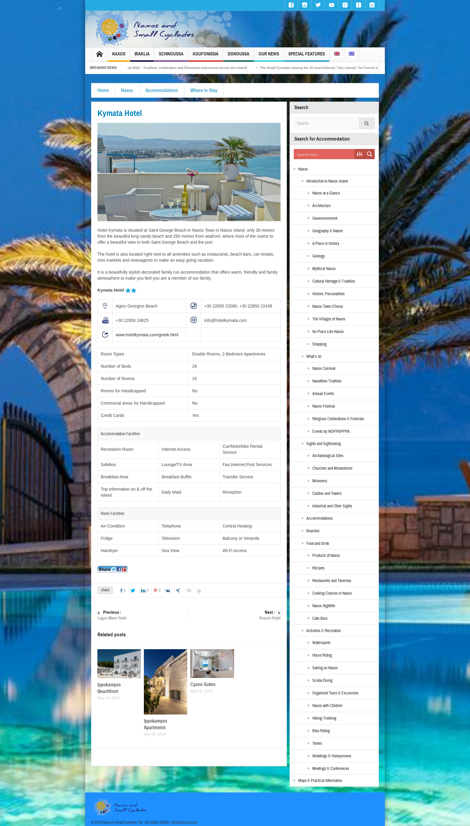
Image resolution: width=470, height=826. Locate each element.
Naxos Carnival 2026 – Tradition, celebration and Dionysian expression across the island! (187, 68)
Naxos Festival (323, 406)
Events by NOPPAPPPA (331, 431)
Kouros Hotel (235, 615)
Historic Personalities (328, 294)
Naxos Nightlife (323, 606)
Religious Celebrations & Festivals (338, 419)
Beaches (313, 531)
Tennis (317, 743)
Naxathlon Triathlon (326, 381)
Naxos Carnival (323, 368)
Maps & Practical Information (320, 780)
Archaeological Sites (328, 456)
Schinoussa (171, 56)
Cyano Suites (203, 684)
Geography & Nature (327, 231)
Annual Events (323, 394)
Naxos (119, 56)
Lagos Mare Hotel (143, 615)
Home (103, 90)
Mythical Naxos (324, 269)
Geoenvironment (324, 218)
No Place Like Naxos (328, 331)
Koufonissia (205, 56)
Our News (269, 56)
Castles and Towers (327, 493)
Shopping (319, 344)
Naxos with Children (327, 706)
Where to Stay (203, 90)
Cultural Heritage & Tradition (333, 281)
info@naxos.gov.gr (184, 822)
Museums (319, 481)
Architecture (321, 206)
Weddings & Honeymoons (331, 756)
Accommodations (161, 90)
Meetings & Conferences (330, 768)
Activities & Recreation (323, 631)
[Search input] (324, 154)
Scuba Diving (322, 680)
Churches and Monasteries (332, 468)
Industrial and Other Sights (332, 506)
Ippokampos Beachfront (109, 688)
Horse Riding (322, 655)
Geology (318, 256)
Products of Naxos (326, 555)
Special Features (306, 56)
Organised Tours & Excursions (335, 693)
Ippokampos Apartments (155, 724)
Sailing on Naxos (325, 668)
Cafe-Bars (320, 618)
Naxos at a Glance (326, 193)
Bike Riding (321, 731)
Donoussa (238, 56)
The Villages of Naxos (328, 319)
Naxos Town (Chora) (327, 306)
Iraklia (142, 56)
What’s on (313, 356)
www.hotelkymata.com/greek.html (147, 334)
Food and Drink (317, 543)
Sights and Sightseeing (323, 444)
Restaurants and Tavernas (331, 581)
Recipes (318, 568)
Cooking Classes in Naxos (332, 593)
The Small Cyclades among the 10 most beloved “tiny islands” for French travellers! (336, 68)
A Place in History (325, 243)
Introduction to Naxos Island (327, 181)
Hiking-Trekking (324, 718)
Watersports (321, 643)
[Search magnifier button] (369, 154)
